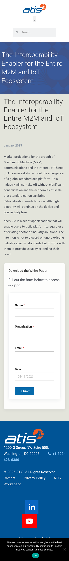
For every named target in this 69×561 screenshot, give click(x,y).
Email (19, 348)
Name (20, 305)
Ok (35, 555)
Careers (9, 478)
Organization (24, 326)
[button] (34, 19)
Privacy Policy (34, 478)
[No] (64, 549)
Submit (25, 391)
